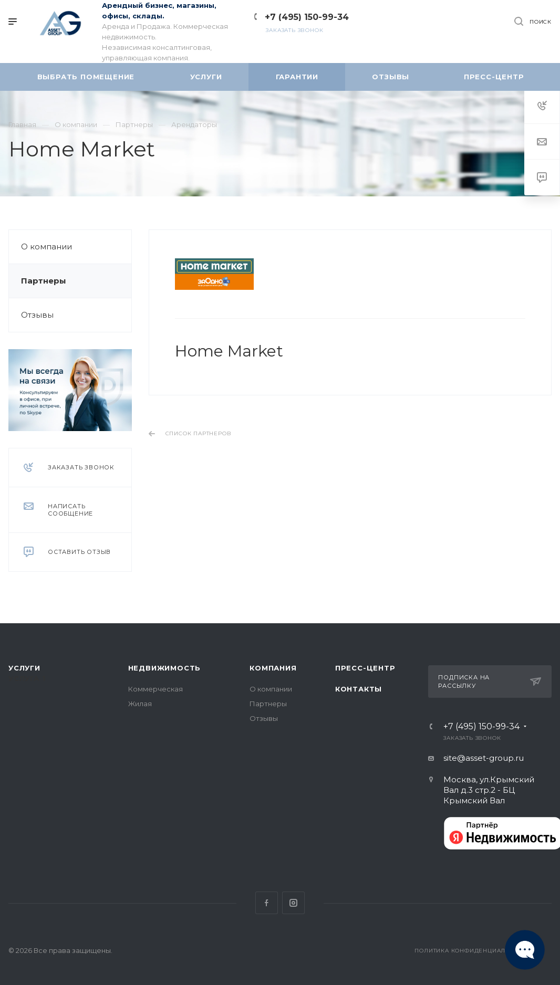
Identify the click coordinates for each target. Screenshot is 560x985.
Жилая (140, 703)
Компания (273, 668)
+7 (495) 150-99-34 (307, 17)
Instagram (293, 903)
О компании (46, 247)
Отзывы (37, 315)
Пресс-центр (365, 668)
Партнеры (43, 281)
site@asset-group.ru (483, 758)
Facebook (266, 903)
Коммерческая (155, 689)
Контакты (358, 689)
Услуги (24, 668)
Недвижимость (164, 668)
